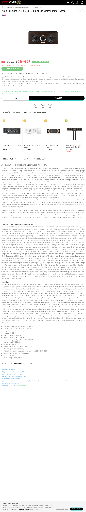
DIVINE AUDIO (53, 481)
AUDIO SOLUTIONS (61, 478)
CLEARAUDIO (32, 481)
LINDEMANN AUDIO (62, 485)
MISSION (22, 475)
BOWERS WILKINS (31, 468)
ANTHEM (51, 471)
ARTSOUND (26, 478)
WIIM (28, 475)
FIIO (78, 481)
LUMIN (79, 471)
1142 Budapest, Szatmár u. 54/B (75, 415)
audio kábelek (42, 465)
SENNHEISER (59, 475)
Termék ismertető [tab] (9, 159)
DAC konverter (8, 462)
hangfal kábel (63, 462)
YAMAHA (20, 471)
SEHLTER (76, 475)
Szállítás (49, 428)
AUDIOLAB (58, 471)
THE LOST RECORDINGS (8, 495)
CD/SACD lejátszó (46, 459)
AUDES (33, 478)
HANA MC (23, 485)
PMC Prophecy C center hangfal (52, 146)
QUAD (10, 478)
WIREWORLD (57, 495)
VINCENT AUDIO (37, 495)
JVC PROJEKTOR (33, 485)
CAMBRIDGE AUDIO (50, 468)
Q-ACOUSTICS (68, 475)
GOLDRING (5, 485)
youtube (74, 443)
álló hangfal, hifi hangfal (42, 452)
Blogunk (6, 422)
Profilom (28, 419)
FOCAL (9, 468)
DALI (4, 468)
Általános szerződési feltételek (52, 417)
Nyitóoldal (7, 414)
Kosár (27, 422)
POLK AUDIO (16, 468)
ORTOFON (46, 475)
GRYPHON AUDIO (14, 485)
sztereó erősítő (53, 456)
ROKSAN (5, 478)
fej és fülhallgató (56, 465)
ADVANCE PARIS (42, 471)
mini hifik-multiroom (62, 459)
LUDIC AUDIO (73, 485)
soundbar (32, 462)
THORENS (28, 495)
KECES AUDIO (42, 485)
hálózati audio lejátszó (11, 459)
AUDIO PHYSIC (50, 478)
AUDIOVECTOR (13, 481)
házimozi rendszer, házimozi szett (66, 452)
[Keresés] (72, 2)
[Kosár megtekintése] (82, 2)
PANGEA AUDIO (49, 488)
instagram (70, 443)
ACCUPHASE (18, 478)
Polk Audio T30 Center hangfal (12, 145)
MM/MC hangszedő (29, 459)
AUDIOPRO (5, 481)
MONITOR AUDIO (7, 471)
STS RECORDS (62, 491)
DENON (59, 468)
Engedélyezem (76, 509)
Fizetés (48, 425)
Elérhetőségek (51, 431)
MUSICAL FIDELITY (36, 475)
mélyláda (41, 462)
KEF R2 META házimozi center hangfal (32, 146)
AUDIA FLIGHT (41, 478)
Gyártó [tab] (25, 159)
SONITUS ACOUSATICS (28, 491)
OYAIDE (41, 488)
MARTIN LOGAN (13, 475)
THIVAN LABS (20, 495)
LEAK (73, 471)
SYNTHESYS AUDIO (73, 491)
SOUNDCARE (40, 491)
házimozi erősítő (9, 456)
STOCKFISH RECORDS (51, 491)
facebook (66, 443)
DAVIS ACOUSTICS (42, 481)
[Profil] (77, 2)
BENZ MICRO (67, 471)
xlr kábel (16, 465)
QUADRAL (58, 488)
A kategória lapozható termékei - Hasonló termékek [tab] (23, 113)
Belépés (27, 414)
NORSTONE (40, 468)
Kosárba (58, 98)
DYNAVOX (61, 481)
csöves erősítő (40, 456)
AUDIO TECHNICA (73, 478)
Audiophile (7, 452)
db (16, 98)
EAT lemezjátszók (70, 481)
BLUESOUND (23, 481)
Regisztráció (29, 417)
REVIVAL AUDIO (67, 488)
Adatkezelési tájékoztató (53, 422)
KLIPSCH (5, 475)
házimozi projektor (25, 456)
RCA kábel (51, 462)
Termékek (6, 417)
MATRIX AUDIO (16, 488)
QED (52, 475)
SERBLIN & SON (16, 491)
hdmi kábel (75, 462)
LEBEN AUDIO (52, 485)
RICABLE (76, 488)
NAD (14, 471)
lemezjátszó (66, 456)
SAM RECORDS (6, 491)
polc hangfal (21, 462)
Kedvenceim (29, 425)
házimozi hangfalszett (21, 452)
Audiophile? (7, 428)
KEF (23, 468)
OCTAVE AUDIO (26, 488)
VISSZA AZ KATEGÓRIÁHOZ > (17, 364)
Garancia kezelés (9, 419)
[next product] (83, 11)
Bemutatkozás (8, 425)
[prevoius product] (79, 11)
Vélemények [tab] (39, 159)
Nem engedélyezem (62, 509)
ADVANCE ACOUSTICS (30, 471)
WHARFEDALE (75, 468)
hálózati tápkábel (28, 465)
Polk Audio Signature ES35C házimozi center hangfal (74, 146)
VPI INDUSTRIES (48, 495)
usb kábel (6, 465)
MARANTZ (66, 468)
